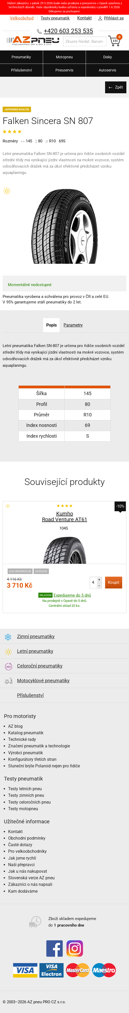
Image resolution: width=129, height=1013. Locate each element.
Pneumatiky (21, 57)
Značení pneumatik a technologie (39, 745)
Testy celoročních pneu (29, 802)
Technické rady (22, 739)
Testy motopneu (23, 808)
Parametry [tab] (73, 325)
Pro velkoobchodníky (27, 851)
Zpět (118, 87)
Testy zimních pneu (26, 795)
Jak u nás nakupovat (27, 871)
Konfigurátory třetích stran (32, 759)
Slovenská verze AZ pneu (31, 877)
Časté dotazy (20, 844)
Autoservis (107, 70)
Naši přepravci (21, 864)
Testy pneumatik (54, 18)
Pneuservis (64, 70)
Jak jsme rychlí (22, 858)
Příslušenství (21, 70)
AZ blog (15, 726)
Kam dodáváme (23, 891)
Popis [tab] (51, 325)
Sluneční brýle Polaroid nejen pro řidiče (44, 765)
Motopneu (64, 57)
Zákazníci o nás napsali (30, 884)
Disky (107, 57)
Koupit (113, 582)
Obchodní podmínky (26, 838)
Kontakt (84, 18)
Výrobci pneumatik (25, 752)
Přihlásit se (109, 18)
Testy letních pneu (25, 788)
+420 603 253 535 (68, 31)
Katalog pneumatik (25, 732)
